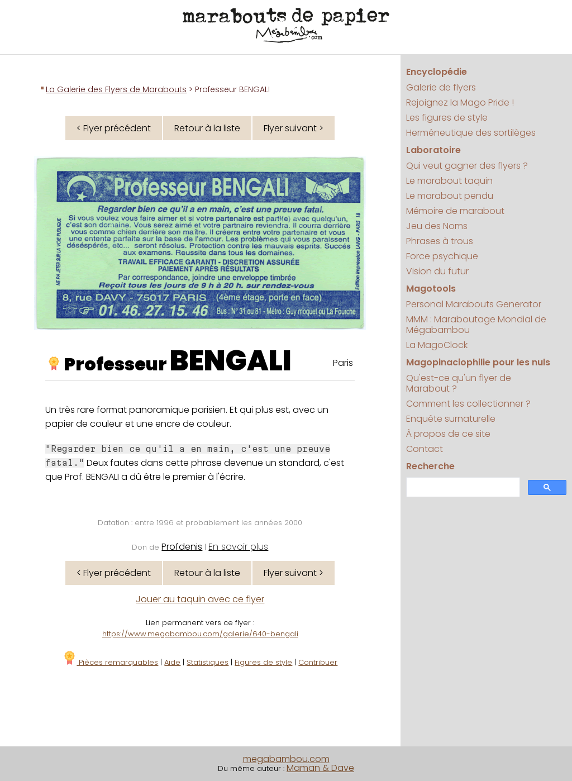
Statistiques (207, 662)
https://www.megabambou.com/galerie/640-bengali (200, 633)
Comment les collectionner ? (468, 403)
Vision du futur (437, 271)
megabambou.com (286, 759)
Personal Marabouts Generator (473, 304)
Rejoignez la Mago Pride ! (460, 102)
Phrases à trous (439, 241)
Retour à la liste (207, 128)
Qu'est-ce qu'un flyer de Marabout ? (458, 383)
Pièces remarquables (110, 662)
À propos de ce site (448, 433)
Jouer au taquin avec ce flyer (200, 599)
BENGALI (231, 360)
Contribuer (317, 662)
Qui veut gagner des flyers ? (467, 165)
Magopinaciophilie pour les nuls (478, 362)
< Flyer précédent (114, 128)
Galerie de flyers (441, 87)
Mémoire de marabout (455, 210)
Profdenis (181, 546)
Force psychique (442, 256)
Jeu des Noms (437, 226)
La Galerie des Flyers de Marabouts (116, 89)
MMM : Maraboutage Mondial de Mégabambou (476, 324)
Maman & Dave (320, 767)
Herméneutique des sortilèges (471, 132)
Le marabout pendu (449, 195)
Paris (343, 362)
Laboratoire (433, 150)
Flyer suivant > (293, 128)
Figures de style (263, 662)
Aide (172, 662)
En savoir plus (238, 546)
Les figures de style (447, 117)
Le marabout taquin (449, 180)
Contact (424, 448)
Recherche (430, 466)
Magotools (431, 288)
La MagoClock (437, 345)
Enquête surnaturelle (450, 418)
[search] (462, 487)
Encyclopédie (436, 71)
